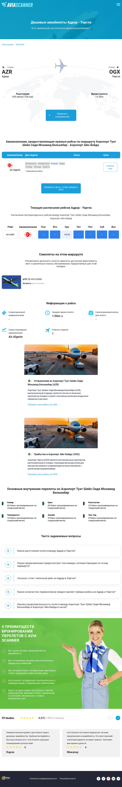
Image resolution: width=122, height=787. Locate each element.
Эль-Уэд (92, 515)
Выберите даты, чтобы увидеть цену (61, 188)
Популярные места (68, 779)
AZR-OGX (20, 44)
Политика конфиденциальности (43, 779)
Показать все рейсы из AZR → (44, 405)
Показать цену (110, 167)
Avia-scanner (8, 44)
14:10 (67, 235)
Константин (94, 503)
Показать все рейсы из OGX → (44, 474)
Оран (50, 503)
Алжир (10, 503)
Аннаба (51, 515)
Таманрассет (13, 515)
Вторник (54, 163)
